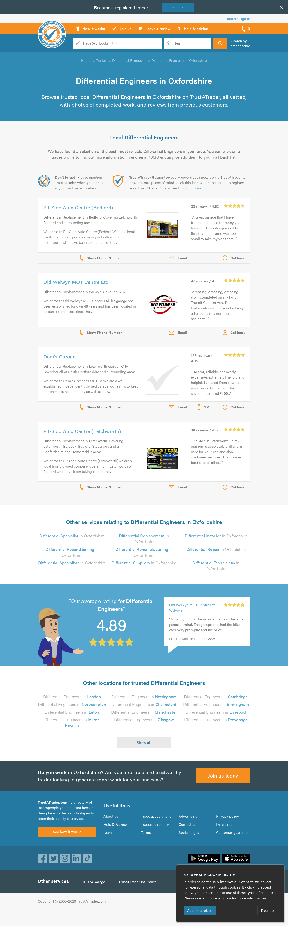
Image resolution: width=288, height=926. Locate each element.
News (108, 832)
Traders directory (155, 824)
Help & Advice (115, 824)
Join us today (223, 775)
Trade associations (156, 816)
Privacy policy (227, 816)
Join (178, 6)
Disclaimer (225, 824)
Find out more (189, 188)
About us (111, 816)
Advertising (188, 816)
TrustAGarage (93, 881)
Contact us (187, 824)
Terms (146, 832)
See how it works (67, 831)
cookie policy (220, 898)
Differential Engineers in (72, 696)
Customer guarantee (233, 832)
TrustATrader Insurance (138, 881)
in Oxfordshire (72, 535)
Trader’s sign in (238, 18)
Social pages (189, 832)
